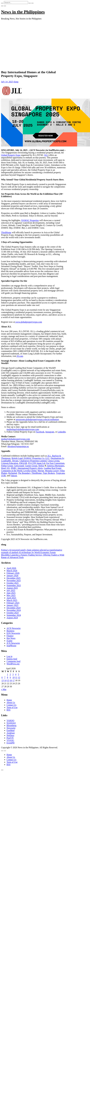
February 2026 (13, 573)
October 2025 (13, 583)
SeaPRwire (11, 645)
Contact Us (11, 705)
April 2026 (11, 568)
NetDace (10, 735)
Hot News (11, 638)
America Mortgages (55, 466)
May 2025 (11, 595)
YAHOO (10, 720)
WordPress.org (13, 664)
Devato (15, 461)
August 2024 (12, 617)
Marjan (41, 470)
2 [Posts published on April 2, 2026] (10, 674)
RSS (8, 710)
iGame (9, 640)
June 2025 (11, 593)
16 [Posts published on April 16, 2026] (11, 680)
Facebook (40, 432)
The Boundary (24, 473)
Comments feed (13, 661)
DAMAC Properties (30, 220)
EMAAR (23, 463)
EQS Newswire (13, 633)
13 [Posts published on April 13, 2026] (3, 680)
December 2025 (14, 578)
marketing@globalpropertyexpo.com (23, 429)
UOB (3, 475)
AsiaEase (11, 733)
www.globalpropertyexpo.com (28, 322)
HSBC (14, 468)
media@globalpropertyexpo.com (15, 439)
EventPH (10, 743)
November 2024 (14, 610)
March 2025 (12, 600)
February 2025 (13, 603)
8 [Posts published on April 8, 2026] (7, 677)
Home (9, 700)
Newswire (11, 728)
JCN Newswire (13, 643)
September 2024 (14, 615)
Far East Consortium (55, 463)
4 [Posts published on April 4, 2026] (15, 674)
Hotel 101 (5, 468)
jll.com (19, 356)
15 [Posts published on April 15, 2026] (8, 680)
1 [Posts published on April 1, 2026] (7, 674)
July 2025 (11, 590)
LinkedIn (62, 432)
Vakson (14, 475)
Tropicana (60, 473)
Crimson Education (9, 463)
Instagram (49, 432)
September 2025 (14, 585)
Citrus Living (53, 461)
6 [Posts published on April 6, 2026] (2, 677)
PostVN (10, 738)
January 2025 (12, 605)
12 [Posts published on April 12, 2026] (19, 677)
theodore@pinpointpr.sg (18, 446)
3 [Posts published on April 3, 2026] (13, 674)
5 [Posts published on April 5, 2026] (18, 674)
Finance (10, 636)
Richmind (12, 473)
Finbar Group (7, 466)
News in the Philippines (23, 11)
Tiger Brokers (49, 473)
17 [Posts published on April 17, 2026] (13, 680)
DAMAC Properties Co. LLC (37, 458)
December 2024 (14, 608)
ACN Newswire (14, 628)
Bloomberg (11, 725)
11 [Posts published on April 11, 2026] (16, 677)
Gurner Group (31, 466)
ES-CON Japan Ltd (36, 463)
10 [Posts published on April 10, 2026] (13, 677)
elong (16, 82)
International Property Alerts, (30, 468)
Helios (41, 466)
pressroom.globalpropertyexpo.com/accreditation (37, 419)
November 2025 (14, 580)
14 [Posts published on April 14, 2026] (5, 680)
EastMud (10, 730)
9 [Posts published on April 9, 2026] (10, 677)
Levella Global (30, 470)
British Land (16, 458)
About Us (11, 702)
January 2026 (12, 575)
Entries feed (12, 659)
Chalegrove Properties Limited (33, 461)
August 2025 (12, 588)
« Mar (3, 689)
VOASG (10, 740)
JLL (46, 155)
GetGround (19, 466)
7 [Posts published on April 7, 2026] (4, 677)
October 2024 (13, 613)
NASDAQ (11, 723)
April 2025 (11, 598)
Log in (9, 656)
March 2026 (12, 570)
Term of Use (12, 707)
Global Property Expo (10, 155)
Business (10, 631)
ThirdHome (6, 232)
